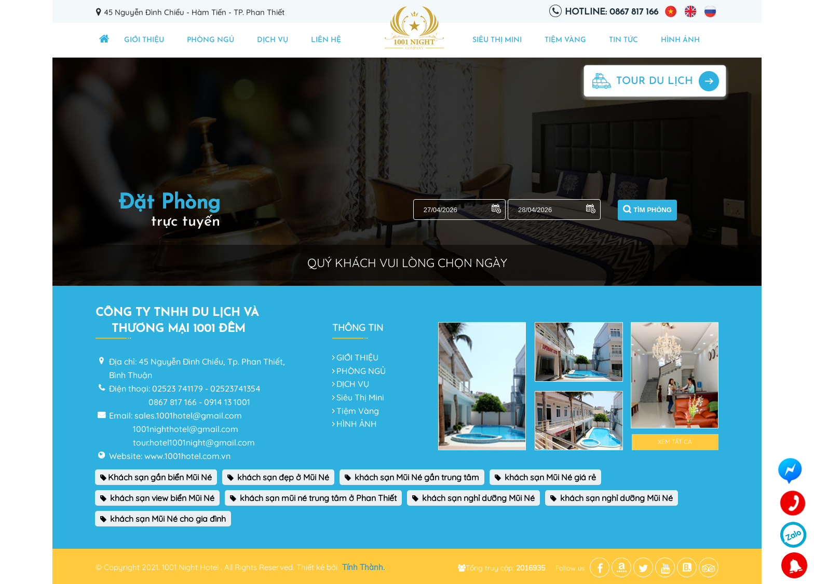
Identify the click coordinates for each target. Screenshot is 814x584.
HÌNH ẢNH (680, 40)
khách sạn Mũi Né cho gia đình (163, 518)
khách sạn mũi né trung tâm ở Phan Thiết (313, 498)
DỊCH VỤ (272, 40)
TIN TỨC (623, 40)
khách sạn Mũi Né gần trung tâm (412, 477)
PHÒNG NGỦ (210, 40)
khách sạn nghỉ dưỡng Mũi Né (473, 498)
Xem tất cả (675, 442)
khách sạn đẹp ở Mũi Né (278, 477)
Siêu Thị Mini (497, 40)
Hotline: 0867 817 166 (611, 12)
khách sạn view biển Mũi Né (157, 498)
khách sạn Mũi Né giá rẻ (545, 477)
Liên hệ (326, 40)
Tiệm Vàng (565, 40)
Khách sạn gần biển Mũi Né (156, 477)
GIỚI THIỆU (144, 40)
